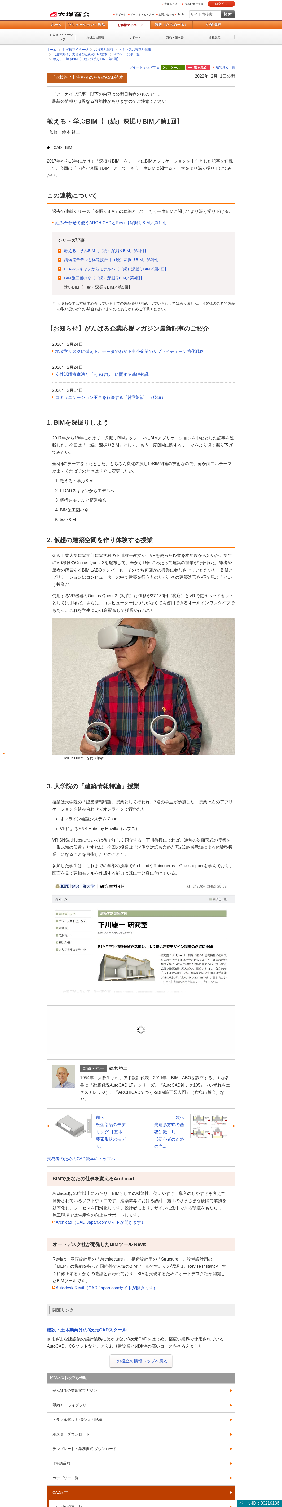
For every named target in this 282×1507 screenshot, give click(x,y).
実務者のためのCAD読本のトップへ (81, 1159)
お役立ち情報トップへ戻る (142, 1361)
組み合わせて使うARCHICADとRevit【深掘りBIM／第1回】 (112, 223)
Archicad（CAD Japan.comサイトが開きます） (101, 1222)
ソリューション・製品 (86, 25)
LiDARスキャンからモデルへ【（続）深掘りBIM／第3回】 (116, 269)
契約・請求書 (175, 37)
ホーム (56, 25)
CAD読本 (60, 1492)
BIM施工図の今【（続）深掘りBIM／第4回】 (104, 278)
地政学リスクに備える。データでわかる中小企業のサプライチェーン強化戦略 (129, 351)
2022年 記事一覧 (126, 54)
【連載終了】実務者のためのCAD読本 (80, 54)
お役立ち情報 (95, 37)
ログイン (221, 4)
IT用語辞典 (61, 1463)
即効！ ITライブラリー (71, 1405)
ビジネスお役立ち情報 (135, 49)
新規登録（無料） (178, 1037)
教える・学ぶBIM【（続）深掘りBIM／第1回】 (86, 59)
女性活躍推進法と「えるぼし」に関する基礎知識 (102, 374)
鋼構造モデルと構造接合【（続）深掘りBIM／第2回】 (112, 259)
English (181, 14)
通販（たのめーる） (171, 25)
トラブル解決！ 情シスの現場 (77, 1420)
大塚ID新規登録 (194, 3)
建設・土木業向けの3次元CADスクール (87, 1330)
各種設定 (215, 37)
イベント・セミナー (142, 14)
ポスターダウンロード (71, 1434)
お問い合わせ (166, 14)
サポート (121, 14)
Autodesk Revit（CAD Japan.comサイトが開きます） (106, 1288)
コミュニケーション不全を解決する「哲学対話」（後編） (110, 397)
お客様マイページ (130, 25)
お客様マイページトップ (61, 37)
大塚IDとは (171, 3)
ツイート (136, 67)
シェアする (152, 67)
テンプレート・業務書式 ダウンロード (84, 1449)
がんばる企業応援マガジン (74, 1390)
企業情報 (213, 25)
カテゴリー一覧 (65, 1478)
